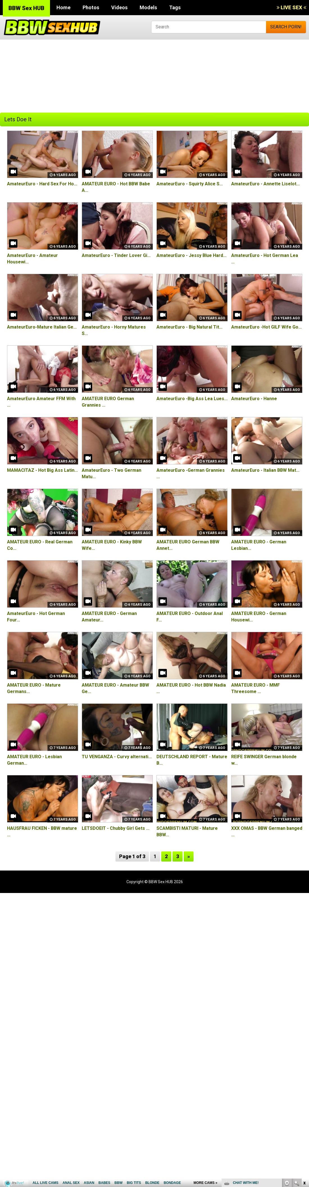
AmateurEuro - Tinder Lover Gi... (116, 255)
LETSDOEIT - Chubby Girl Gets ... (115, 828)
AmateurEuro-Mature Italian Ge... (42, 327)
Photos (91, 7)
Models (148, 7)
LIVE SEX (291, 7)
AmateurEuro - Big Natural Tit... (189, 327)
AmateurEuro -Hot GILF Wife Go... (266, 327)
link (304, 1099)
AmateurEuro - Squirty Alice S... (189, 183)
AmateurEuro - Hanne (254, 398)
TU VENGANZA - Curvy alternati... (117, 756)
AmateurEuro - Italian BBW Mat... (265, 470)
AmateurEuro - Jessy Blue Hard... (191, 255)
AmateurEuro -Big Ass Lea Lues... (192, 398)
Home (63, 7)
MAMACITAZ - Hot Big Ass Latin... (42, 470)
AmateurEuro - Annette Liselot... (265, 183)
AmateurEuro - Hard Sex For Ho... (42, 183)
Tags (175, 7)
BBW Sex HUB (26, 8)
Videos (119, 7)
